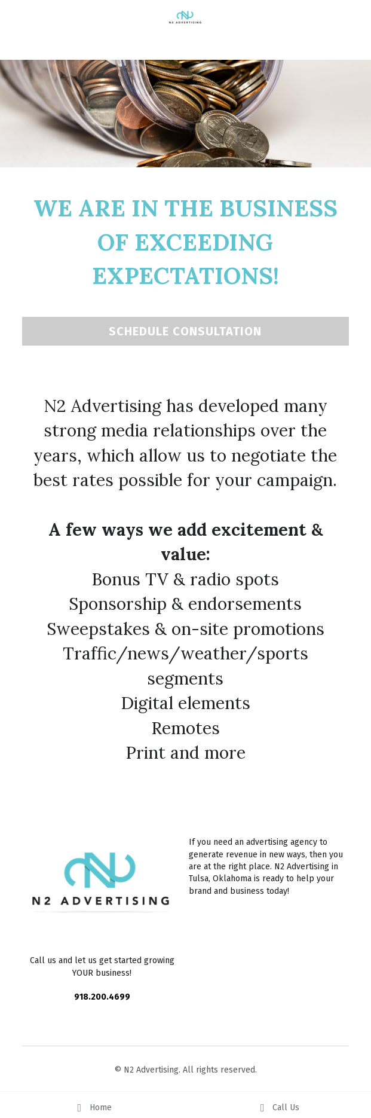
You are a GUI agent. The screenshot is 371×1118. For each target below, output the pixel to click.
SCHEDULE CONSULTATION (185, 331)
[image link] (186, 18)
